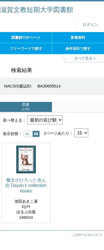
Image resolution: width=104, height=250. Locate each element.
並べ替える (12, 120)
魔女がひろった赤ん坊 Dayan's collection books (26, 185)
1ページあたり (56, 133)
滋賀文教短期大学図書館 (36, 9)
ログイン (90, 25)
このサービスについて (87, 234)
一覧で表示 (27, 134)
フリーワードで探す (26, 49)
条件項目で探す (78, 49)
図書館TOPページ (25, 37)
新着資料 (78, 37)
